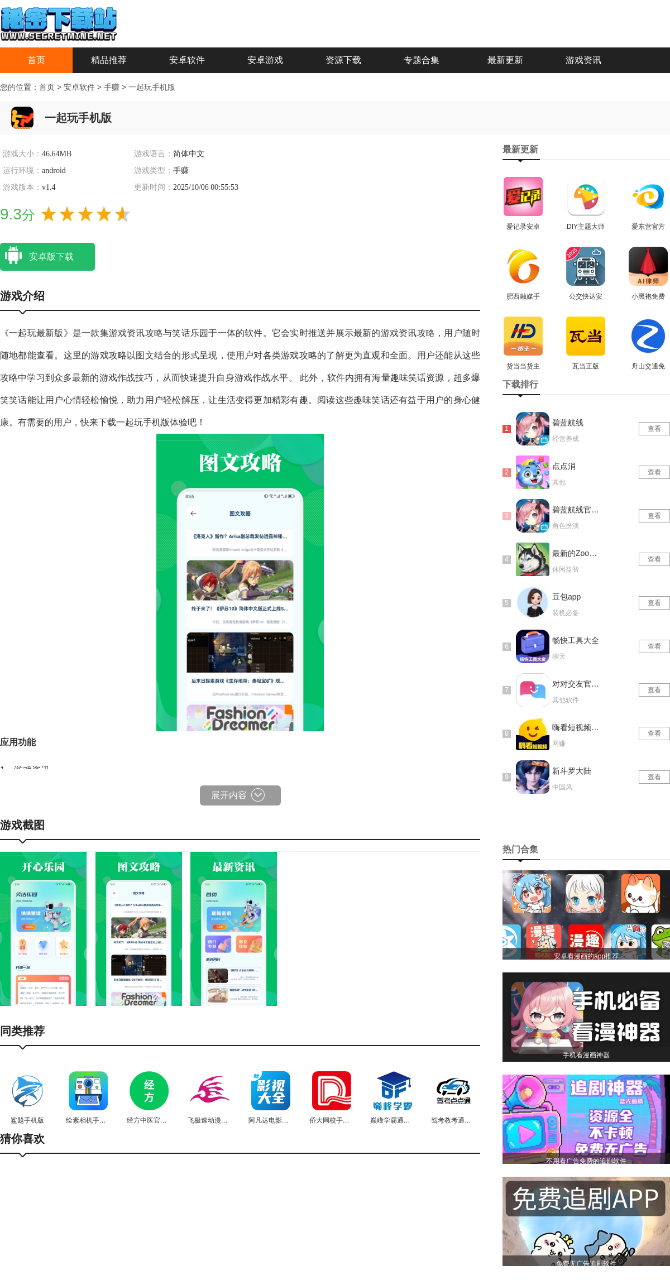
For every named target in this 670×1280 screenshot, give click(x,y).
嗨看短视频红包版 (576, 727)
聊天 (559, 656)
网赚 (559, 743)
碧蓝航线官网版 (576, 509)
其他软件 (565, 700)
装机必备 (565, 613)
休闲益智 (565, 569)
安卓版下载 (37, 256)
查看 (654, 429)
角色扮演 (565, 526)
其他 (559, 482)
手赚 (113, 87)
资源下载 (343, 60)
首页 (36, 60)
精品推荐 (109, 60)
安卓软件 (187, 60)
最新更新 (505, 60)
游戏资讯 (583, 60)
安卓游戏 (265, 60)
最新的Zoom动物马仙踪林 (576, 553)
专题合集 (421, 60)
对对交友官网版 (576, 683)
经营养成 (565, 439)
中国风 (562, 787)
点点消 (564, 466)
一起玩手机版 (151, 87)
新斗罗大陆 (571, 770)
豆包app (566, 596)
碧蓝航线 (567, 422)
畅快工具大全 (575, 640)
